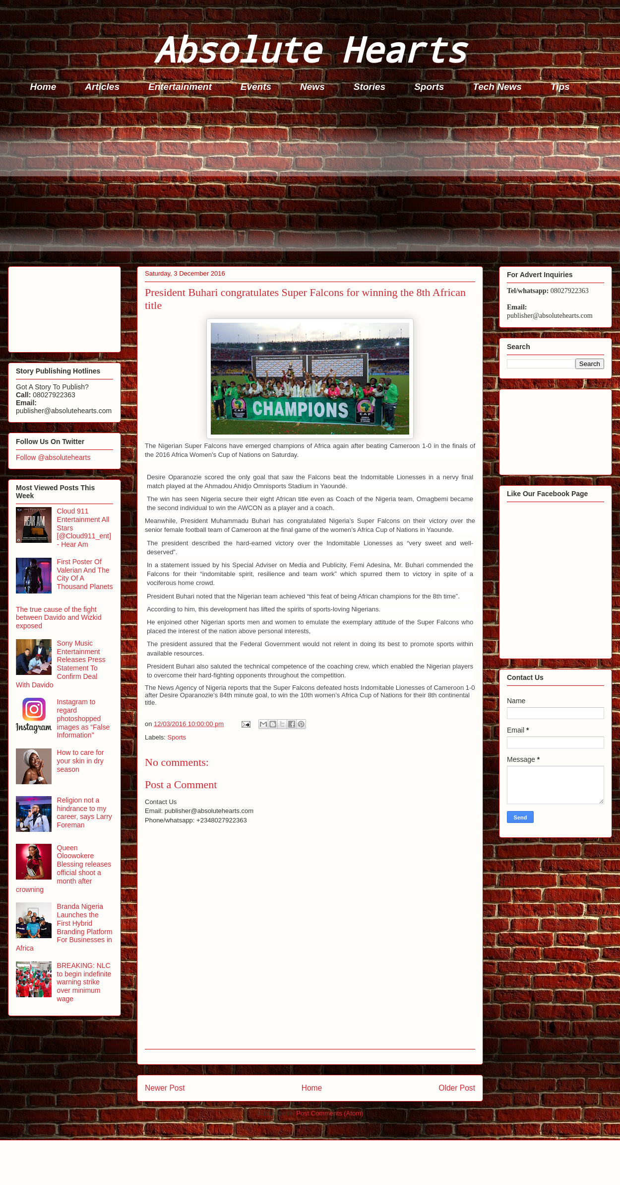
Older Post (456, 1088)
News (312, 86)
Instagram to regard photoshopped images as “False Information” (83, 718)
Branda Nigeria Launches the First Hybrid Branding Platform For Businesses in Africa (64, 927)
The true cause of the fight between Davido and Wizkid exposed (59, 617)
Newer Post (165, 1088)
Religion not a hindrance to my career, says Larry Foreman (84, 812)
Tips (560, 86)
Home (43, 86)
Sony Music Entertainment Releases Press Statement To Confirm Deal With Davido (61, 664)
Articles (102, 86)
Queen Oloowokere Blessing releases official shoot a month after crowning (63, 868)
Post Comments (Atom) (329, 1113)
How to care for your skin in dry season (80, 760)
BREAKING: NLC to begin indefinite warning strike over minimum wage (84, 982)
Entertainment (180, 86)
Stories (369, 86)
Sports (429, 86)
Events (256, 86)
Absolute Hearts (310, 49)
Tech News (497, 86)
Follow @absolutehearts (53, 457)
